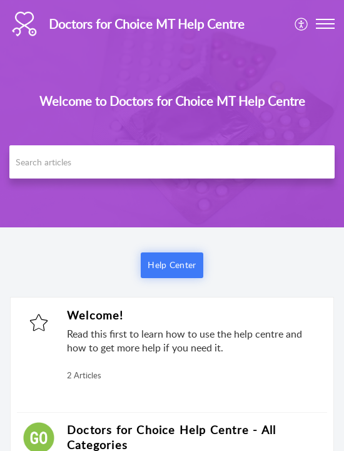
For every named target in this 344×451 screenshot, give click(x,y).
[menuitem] (302, 23)
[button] (325, 24)
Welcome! (95, 315)
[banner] (172, 113)
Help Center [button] (172, 265)
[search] (172, 162)
